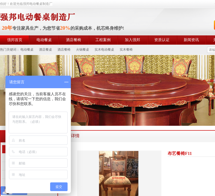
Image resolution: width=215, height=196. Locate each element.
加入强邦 (132, 40)
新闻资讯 (191, 40)
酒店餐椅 (73, 40)
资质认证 (161, 40)
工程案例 (103, 40)
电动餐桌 (44, 40)
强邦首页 (14, 40)
